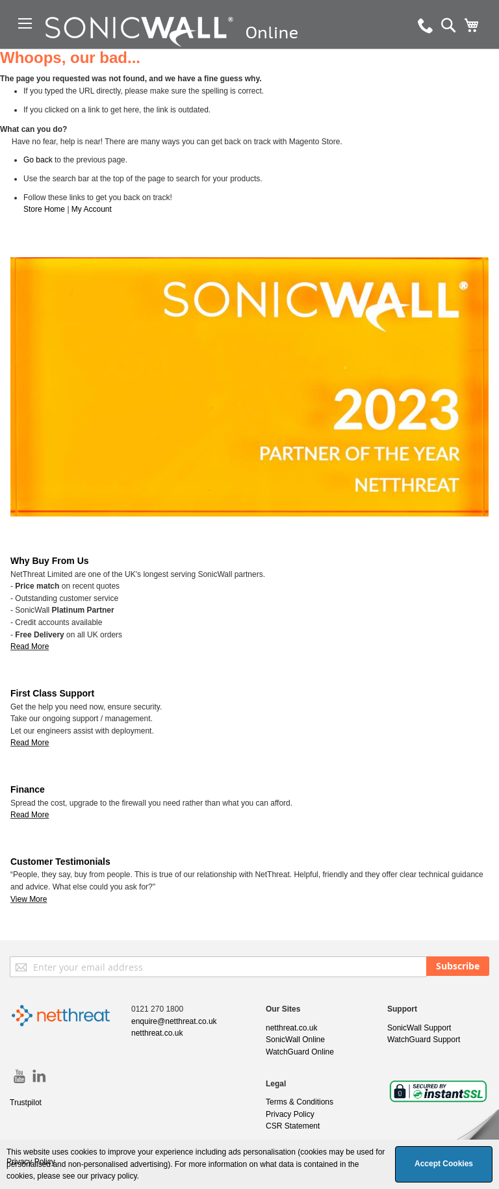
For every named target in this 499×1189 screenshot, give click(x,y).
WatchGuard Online (300, 1051)
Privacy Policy (290, 1114)
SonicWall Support (419, 1027)
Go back (38, 159)
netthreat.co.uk (157, 1033)
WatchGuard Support (423, 1039)
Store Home (44, 209)
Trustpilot (26, 1102)
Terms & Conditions (299, 1101)
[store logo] (210, 48)
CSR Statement (293, 1126)
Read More (29, 742)
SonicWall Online (295, 1039)
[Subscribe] (457, 966)
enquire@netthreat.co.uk (174, 1021)
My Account (91, 209)
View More (28, 899)
